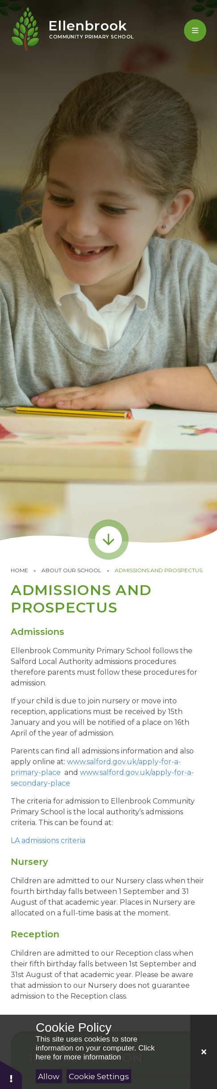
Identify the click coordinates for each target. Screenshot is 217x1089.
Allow (48, 1076)
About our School (71, 570)
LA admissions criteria (48, 840)
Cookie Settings (99, 1076)
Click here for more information (95, 1052)
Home (19, 570)
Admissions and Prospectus (158, 570)
